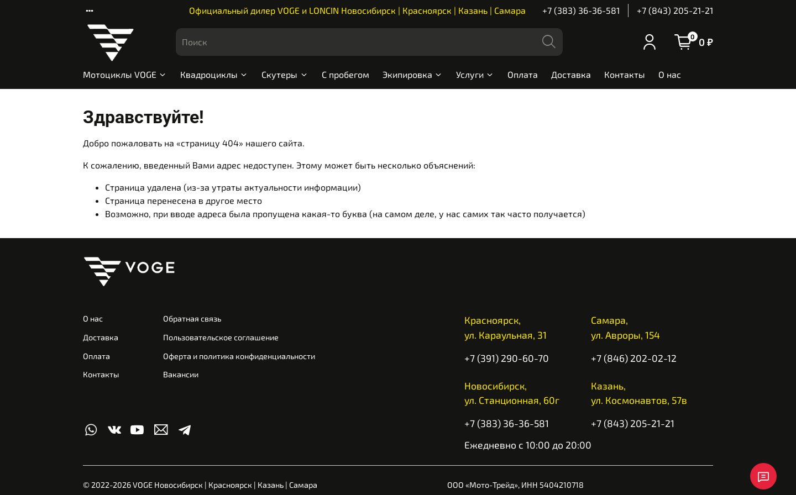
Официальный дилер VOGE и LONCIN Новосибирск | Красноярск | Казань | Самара (357, 10)
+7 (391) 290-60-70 (506, 358)
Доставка (571, 74)
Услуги (475, 74)
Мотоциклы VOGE (125, 74)
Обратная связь (192, 318)
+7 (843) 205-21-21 (675, 10)
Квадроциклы (214, 74)
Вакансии (180, 374)
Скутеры (284, 74)
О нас (669, 74)
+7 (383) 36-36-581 (581, 10)
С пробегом (345, 74)
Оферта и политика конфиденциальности (239, 356)
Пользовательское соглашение (221, 337)
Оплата (522, 74)
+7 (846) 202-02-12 (634, 358)
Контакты (624, 74)
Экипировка (413, 74)
